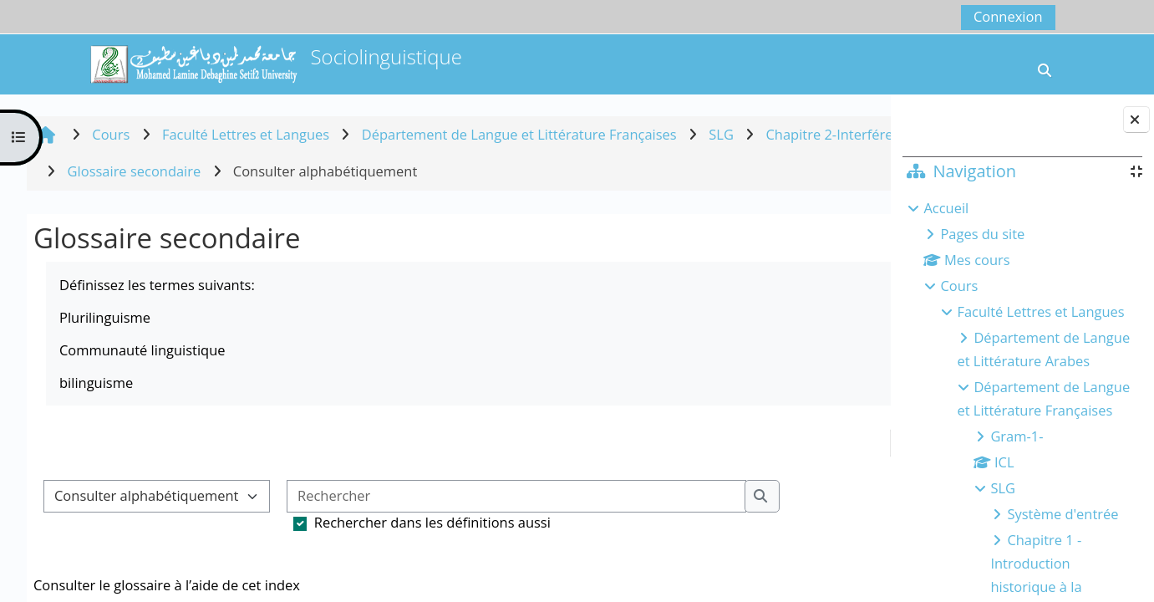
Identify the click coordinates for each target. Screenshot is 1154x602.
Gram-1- (1016, 436)
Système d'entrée (1062, 513)
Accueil (945, 207)
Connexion (1008, 16)
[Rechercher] (516, 496)
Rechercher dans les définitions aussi (432, 522)
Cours (959, 285)
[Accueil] (193, 62)
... (844, 442)
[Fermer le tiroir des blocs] (1136, 119)
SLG (1002, 487)
